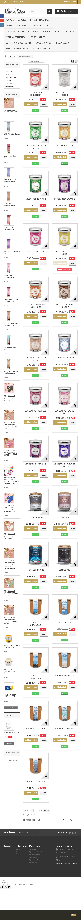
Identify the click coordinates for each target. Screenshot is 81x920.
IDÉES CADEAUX (63, 43)
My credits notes (34, 854)
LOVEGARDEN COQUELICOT (36, 94)
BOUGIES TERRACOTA (10, 85)
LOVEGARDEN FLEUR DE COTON (64, 94)
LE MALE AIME (65, 517)
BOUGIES (22, 20)
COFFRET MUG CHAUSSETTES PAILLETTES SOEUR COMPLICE (11, 593)
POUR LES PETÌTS (39, 37)
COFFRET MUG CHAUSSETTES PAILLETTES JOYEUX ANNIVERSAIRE (11, 480)
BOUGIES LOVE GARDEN (11, 79)
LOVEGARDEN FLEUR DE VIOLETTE (64, 465)
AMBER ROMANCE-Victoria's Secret (11, 324)
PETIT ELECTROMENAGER (17, 48)
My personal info (34, 860)
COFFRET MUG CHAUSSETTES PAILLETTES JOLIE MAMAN (10, 453)
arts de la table (42, 25)
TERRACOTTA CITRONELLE (36, 624)
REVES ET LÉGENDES (39, 20)
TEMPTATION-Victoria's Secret (9, 228)
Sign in (74, 1)
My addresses (33, 857)
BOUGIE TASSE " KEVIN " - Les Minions (11, 696)
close (73, 915)
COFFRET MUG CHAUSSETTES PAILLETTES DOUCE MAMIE (11, 425)
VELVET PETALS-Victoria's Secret (10, 276)
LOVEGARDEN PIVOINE (64, 358)
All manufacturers (43, 48)
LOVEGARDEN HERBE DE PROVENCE (36, 147)
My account (34, 846)
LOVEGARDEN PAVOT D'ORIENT (64, 306)
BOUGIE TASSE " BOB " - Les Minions (12, 646)
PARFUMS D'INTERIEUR (16, 37)
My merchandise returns (37, 852)
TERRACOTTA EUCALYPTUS (36, 677)
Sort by (25, 61)
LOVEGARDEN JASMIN (64, 146)
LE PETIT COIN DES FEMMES (18, 43)
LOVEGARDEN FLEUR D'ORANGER (35, 306)
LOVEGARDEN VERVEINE (35, 464)
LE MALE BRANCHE (36, 570)
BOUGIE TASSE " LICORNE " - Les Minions (10, 671)
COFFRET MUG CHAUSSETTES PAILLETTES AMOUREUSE (9, 535)
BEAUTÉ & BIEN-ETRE (65, 31)
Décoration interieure (18, 25)
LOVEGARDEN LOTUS (35, 252)
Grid (72, 61)
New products (11, 95)
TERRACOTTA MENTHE (35, 729)
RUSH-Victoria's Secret (12, 134)
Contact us (66, 1)
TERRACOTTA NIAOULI (64, 729)
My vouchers (33, 862)
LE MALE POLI (64, 570)
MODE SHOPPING (43, 43)
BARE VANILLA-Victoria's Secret (9, 205)
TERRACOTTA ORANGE (35, 782)
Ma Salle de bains (42, 31)
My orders (32, 849)
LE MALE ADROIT (36, 517)
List (76, 61)
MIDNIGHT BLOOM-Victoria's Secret (11, 181)
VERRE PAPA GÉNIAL (11, 733)
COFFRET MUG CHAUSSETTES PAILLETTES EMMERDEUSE (9, 508)
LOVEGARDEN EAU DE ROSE (64, 412)
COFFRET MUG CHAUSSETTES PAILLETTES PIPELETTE (9, 397)
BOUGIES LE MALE (10, 72)
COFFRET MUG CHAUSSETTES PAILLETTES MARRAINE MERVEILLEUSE (9, 564)
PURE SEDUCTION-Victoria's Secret (11, 300)
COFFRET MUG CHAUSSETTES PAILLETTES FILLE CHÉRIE (10, 620)
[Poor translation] (7, 887)
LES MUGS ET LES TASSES (17, 31)
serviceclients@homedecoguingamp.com (68, 863)
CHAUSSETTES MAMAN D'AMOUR (10, 111)
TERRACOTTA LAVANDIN (64, 676)
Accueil (10, 20)
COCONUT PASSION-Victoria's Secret (11, 372)
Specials (9, 715)
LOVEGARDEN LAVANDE (64, 199)
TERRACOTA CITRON (65, 623)
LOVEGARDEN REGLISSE (35, 411)
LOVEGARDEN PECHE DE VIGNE (36, 359)
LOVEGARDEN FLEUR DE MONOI (64, 253)
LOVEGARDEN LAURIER (36, 199)
